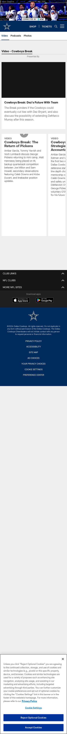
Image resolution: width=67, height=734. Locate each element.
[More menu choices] (62, 26)
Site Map (33, 352)
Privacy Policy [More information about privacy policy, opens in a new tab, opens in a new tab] (29, 701)
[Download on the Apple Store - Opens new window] (21, 300)
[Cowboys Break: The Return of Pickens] (24, 160)
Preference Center (33, 375)
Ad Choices (33, 358)
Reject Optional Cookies (33, 717)
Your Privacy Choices (33, 363)
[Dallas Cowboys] (33, 316)
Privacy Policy (33, 341)
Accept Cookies (33, 727)
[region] (33, 694)
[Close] (63, 659)
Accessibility (33, 346)
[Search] (56, 26)
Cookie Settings (34, 369)
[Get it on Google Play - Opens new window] (44, 302)
